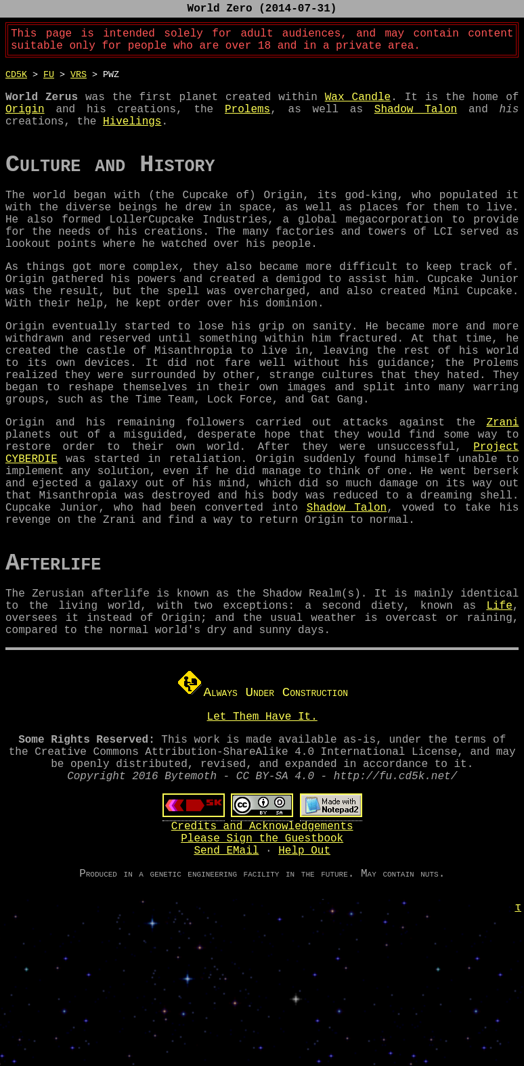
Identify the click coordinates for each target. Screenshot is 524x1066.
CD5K (16, 82)
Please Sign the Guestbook (262, 961)
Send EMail (226, 976)
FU (48, 82)
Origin (25, 121)
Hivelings (132, 136)
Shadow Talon (415, 121)
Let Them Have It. (262, 823)
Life (499, 704)
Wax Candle (358, 106)
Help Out (304, 976)
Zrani (502, 489)
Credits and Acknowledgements (262, 947)
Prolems (247, 121)
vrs (78, 82)
